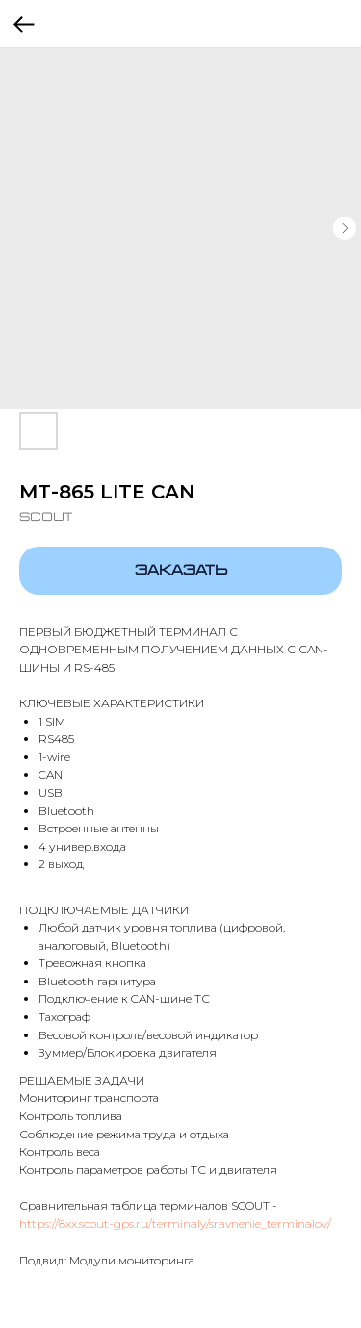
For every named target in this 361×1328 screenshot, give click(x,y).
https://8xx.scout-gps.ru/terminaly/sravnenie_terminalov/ (175, 1223)
